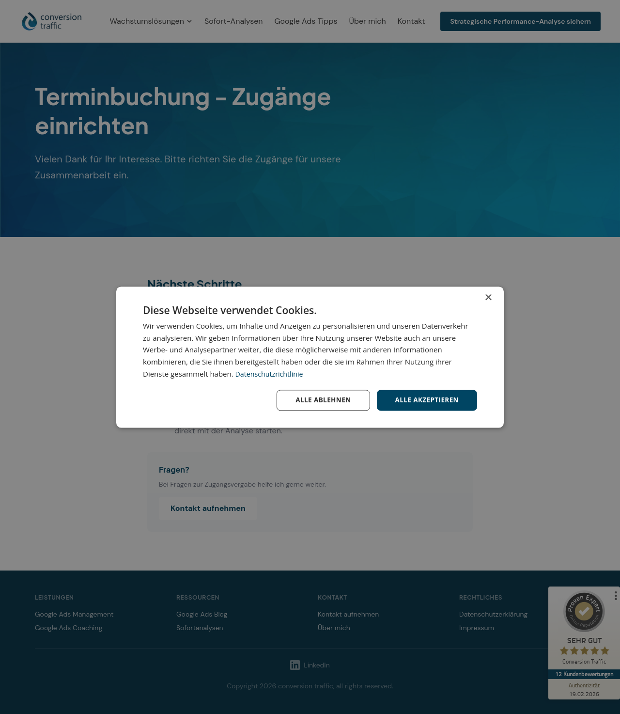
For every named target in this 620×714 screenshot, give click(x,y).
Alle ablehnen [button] (320, 399)
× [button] (488, 297)
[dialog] (310, 357)
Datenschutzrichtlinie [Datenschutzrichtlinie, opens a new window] (271, 373)
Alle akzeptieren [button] (426, 399)
